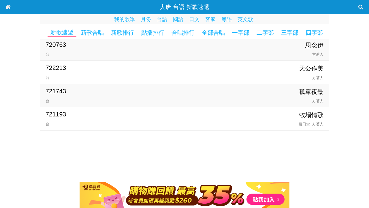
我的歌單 (124, 19)
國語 (178, 19)
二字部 (265, 32)
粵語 (226, 19)
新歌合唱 (92, 32)
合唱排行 (183, 32)
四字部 (314, 32)
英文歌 (245, 19)
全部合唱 (213, 32)
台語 (162, 19)
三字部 (289, 32)
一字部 (240, 32)
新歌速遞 (62, 32)
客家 (210, 19)
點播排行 (152, 32)
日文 (194, 19)
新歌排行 (122, 32)
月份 (146, 19)
